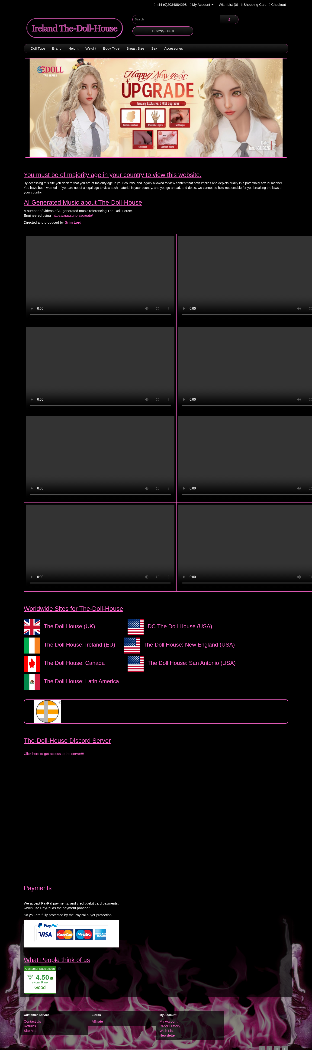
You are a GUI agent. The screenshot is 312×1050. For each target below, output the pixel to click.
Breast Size (135, 48)
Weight (90, 48)
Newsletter (168, 1035)
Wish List (167, 1031)
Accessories (173, 48)
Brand (56, 48)
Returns (30, 1026)
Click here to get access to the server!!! (54, 754)
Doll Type (38, 48)
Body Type (111, 48)
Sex (154, 48)
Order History (170, 1026)
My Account (169, 1021)
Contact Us (32, 1021)
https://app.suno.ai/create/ (73, 215)
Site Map (31, 1031)
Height (73, 48)
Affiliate (97, 1021)
